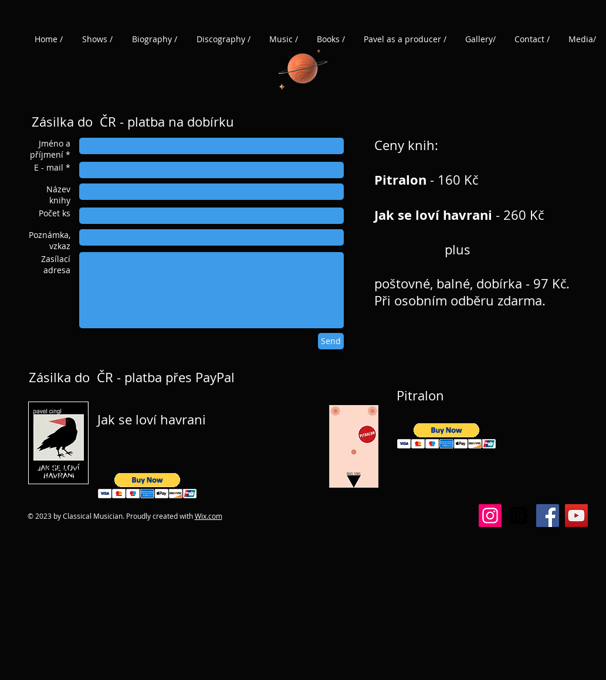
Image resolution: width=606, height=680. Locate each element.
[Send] (331, 341)
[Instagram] (490, 515)
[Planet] (303, 67)
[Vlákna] (518, 515)
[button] (147, 485)
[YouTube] (576, 515)
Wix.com (208, 516)
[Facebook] (547, 515)
